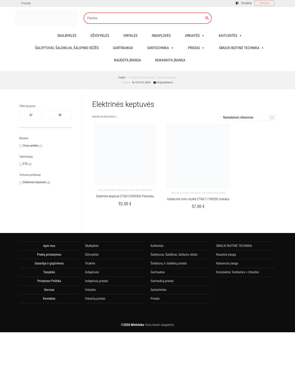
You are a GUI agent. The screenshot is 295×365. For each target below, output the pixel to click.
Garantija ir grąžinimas (49, 263)
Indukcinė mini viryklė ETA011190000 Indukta (198, 199)
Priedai (196, 48)
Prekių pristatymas (49, 255)
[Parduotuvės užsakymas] (248, 117)
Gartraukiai (123, 48)
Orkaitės (194, 35)
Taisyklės (49, 272)
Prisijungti (26, 3)
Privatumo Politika (49, 281)
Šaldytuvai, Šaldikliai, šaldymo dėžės (67, 48)
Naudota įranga (127, 60)
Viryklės (130, 35)
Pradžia (121, 77)
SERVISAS (264, 3)
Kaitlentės (230, 35)
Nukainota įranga (170, 60)
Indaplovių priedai (96, 281)
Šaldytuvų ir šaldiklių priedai (169, 263)
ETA (25, 164)
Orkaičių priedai (95, 299)
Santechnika (160, 48)
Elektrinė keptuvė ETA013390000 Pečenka (125, 196)
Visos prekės (30, 145)
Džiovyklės (100, 35)
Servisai (49, 290)
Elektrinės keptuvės (34, 182)
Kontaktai (246, 3)
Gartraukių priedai (162, 281)
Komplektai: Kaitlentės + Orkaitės (237, 272)
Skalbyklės (66, 35)
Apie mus (49, 246)
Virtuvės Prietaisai (140, 189)
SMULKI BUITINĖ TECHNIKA (241, 48)
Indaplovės (161, 35)
